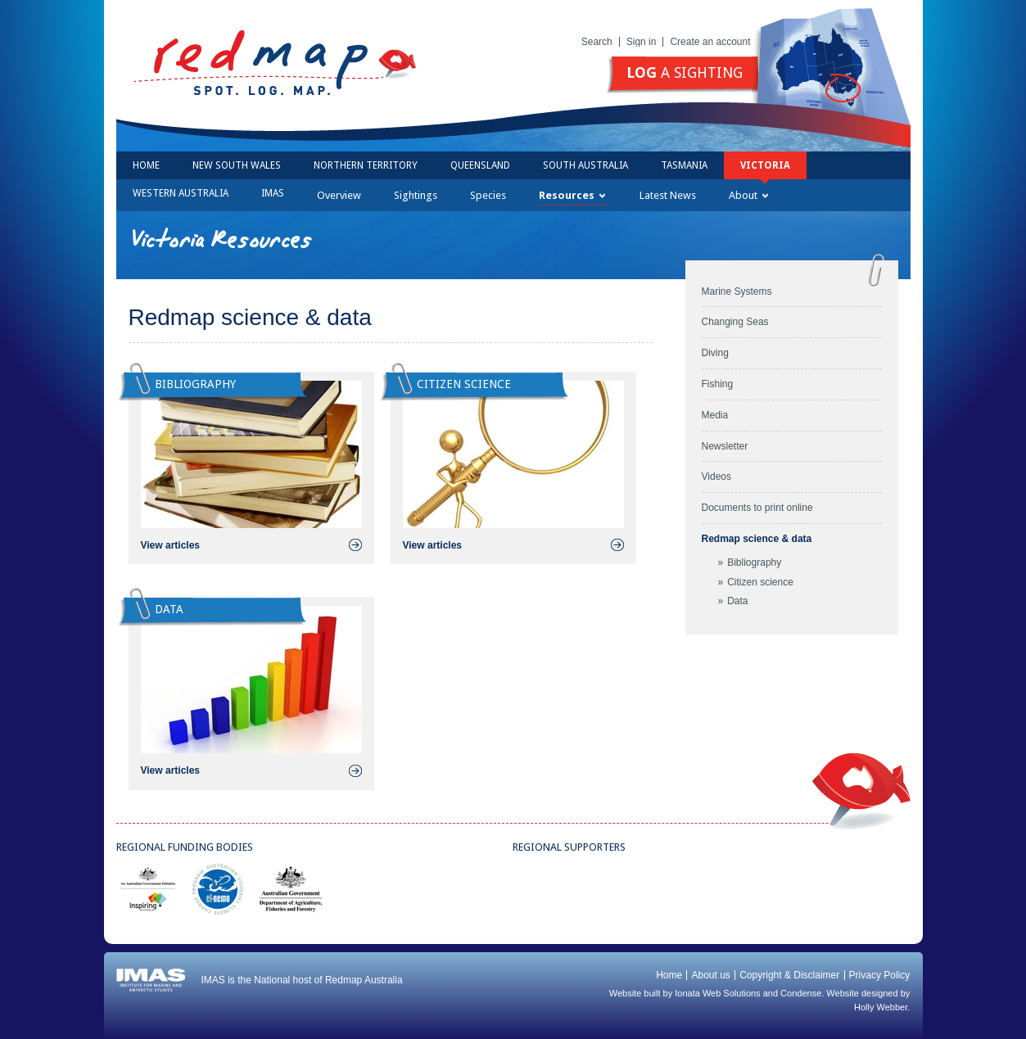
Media (715, 415)
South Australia (585, 165)
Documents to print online (757, 507)
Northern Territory (366, 165)
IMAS (272, 193)
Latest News (668, 195)
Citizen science (760, 582)
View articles (171, 545)
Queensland (480, 165)
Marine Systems (737, 291)
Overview (339, 195)
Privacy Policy (880, 975)
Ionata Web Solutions (717, 993)
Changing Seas (735, 322)
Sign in (641, 42)
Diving (715, 353)
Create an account (710, 42)
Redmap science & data (757, 538)
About (748, 195)
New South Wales (236, 165)
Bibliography (754, 562)
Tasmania (684, 165)
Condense (800, 993)
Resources (572, 195)
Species (488, 195)
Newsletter (725, 446)
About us (710, 975)
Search (596, 42)
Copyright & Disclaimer (789, 975)
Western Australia (180, 193)
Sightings (415, 195)
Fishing (718, 384)
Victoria (765, 165)
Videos (716, 476)
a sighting (684, 72)
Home (146, 165)
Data (737, 601)
